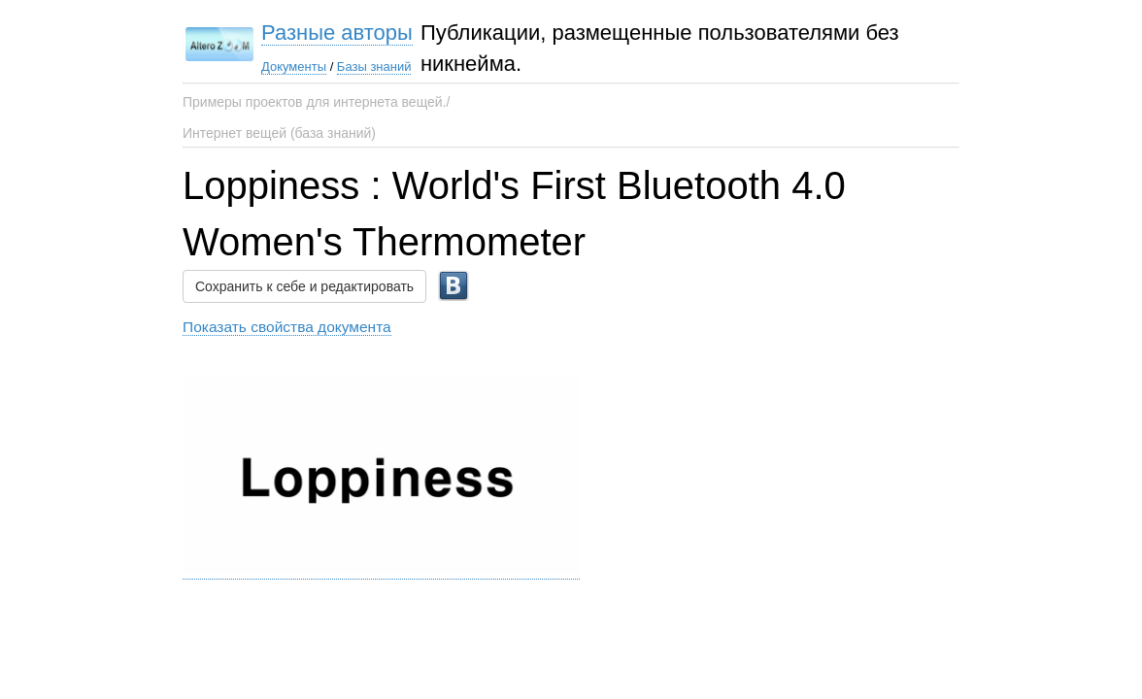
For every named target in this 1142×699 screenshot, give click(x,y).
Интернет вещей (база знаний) (279, 133)
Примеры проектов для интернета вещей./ (316, 102)
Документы (293, 66)
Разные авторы (337, 32)
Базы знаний (374, 66)
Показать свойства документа (287, 326)
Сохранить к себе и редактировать (304, 286)
